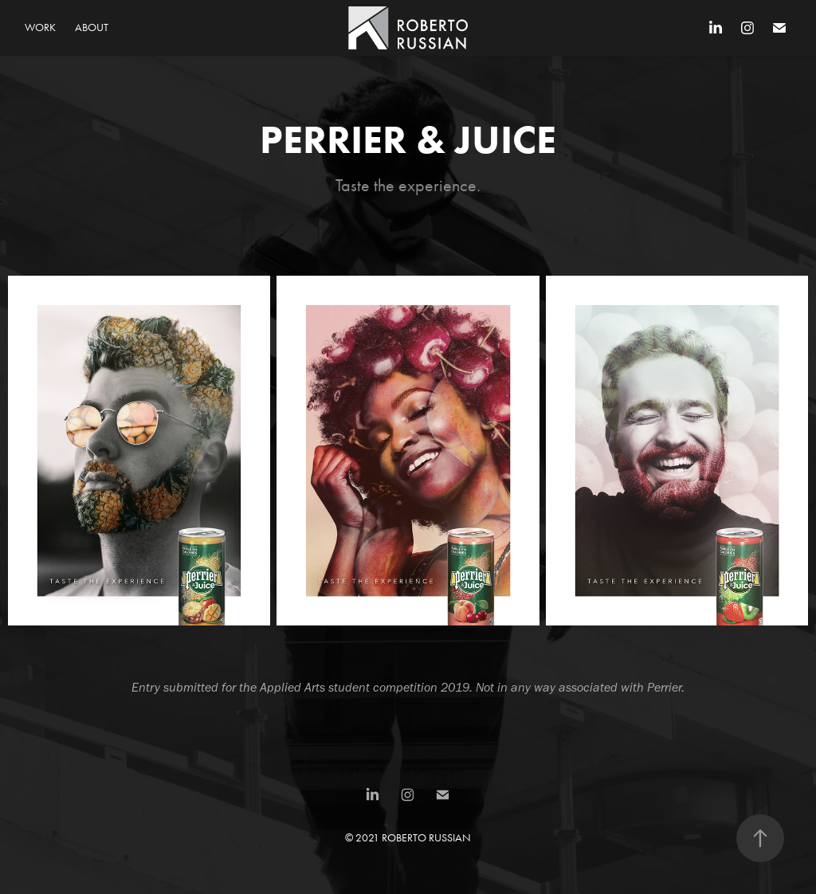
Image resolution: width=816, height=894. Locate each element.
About (91, 27)
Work (40, 27)
